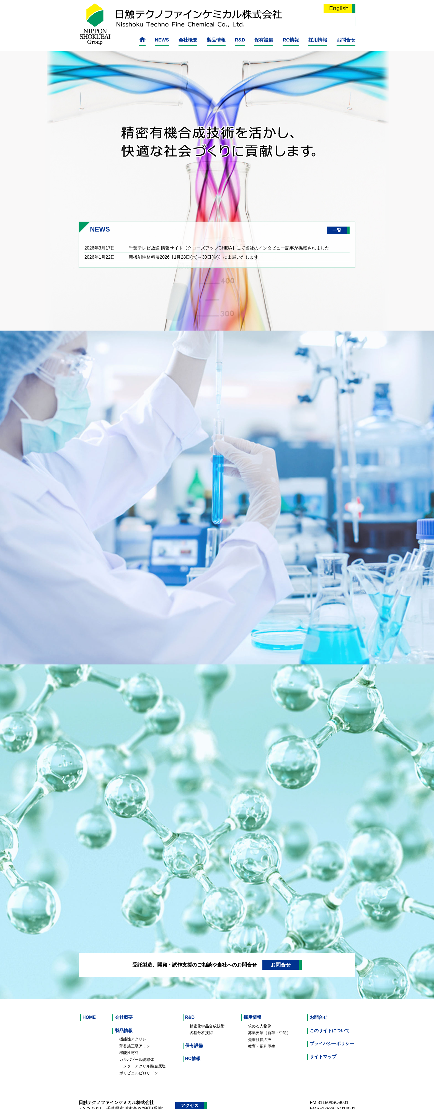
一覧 (336, 209)
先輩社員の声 (259, 1018)
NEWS (162, 39)
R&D (240, 39)
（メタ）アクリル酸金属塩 (142, 1045)
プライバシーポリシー (332, 1022)
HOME (89, 996)
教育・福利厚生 (261, 1025)
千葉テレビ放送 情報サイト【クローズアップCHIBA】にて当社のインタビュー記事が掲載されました (229, 226)
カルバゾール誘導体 (136, 1038)
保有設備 (263, 39)
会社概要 (188, 39)
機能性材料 (129, 1031)
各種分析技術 (201, 1011)
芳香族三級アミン (134, 1024)
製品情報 (216, 39)
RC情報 (291, 39)
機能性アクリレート (136, 1017)
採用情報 (317, 39)
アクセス (189, 1084)
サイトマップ (323, 1035)
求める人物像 (259, 1004)
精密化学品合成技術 (207, 1004)
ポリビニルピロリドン (138, 1052)
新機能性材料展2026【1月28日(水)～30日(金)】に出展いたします (194, 235)
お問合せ (346, 39)
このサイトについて (330, 1009)
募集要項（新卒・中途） (269, 1011)
